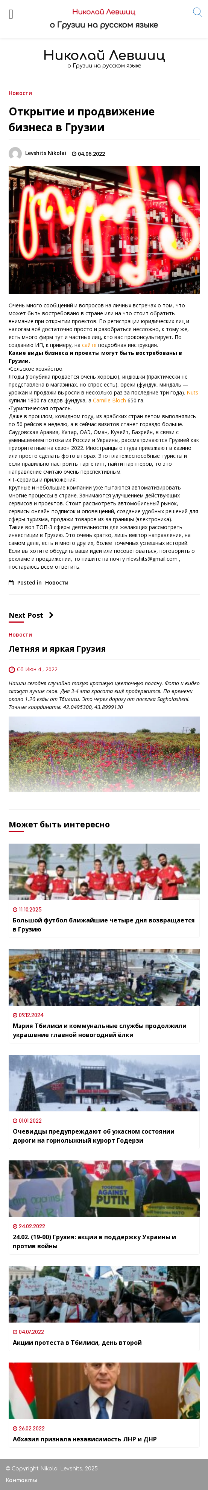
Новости (20, 92)
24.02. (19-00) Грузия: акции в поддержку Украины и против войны (94, 1241)
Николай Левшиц (104, 55)
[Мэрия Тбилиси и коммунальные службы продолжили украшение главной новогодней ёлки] (104, 977)
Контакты (21, 1480)
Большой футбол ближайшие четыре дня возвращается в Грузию (104, 924)
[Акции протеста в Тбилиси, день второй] (104, 1294)
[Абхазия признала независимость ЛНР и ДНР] (104, 1391)
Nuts (192, 392)
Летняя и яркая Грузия (57, 648)
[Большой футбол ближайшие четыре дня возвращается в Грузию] (104, 872)
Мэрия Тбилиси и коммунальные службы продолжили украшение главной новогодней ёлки (100, 1030)
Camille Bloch (109, 400)
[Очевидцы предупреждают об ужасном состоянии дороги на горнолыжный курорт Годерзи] (104, 1083)
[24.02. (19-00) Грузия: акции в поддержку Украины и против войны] (104, 1188)
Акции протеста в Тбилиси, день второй (77, 1342)
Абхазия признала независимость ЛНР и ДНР (85, 1439)
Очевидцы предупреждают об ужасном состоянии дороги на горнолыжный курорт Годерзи (94, 1136)
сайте (89, 344)
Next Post (31, 615)
